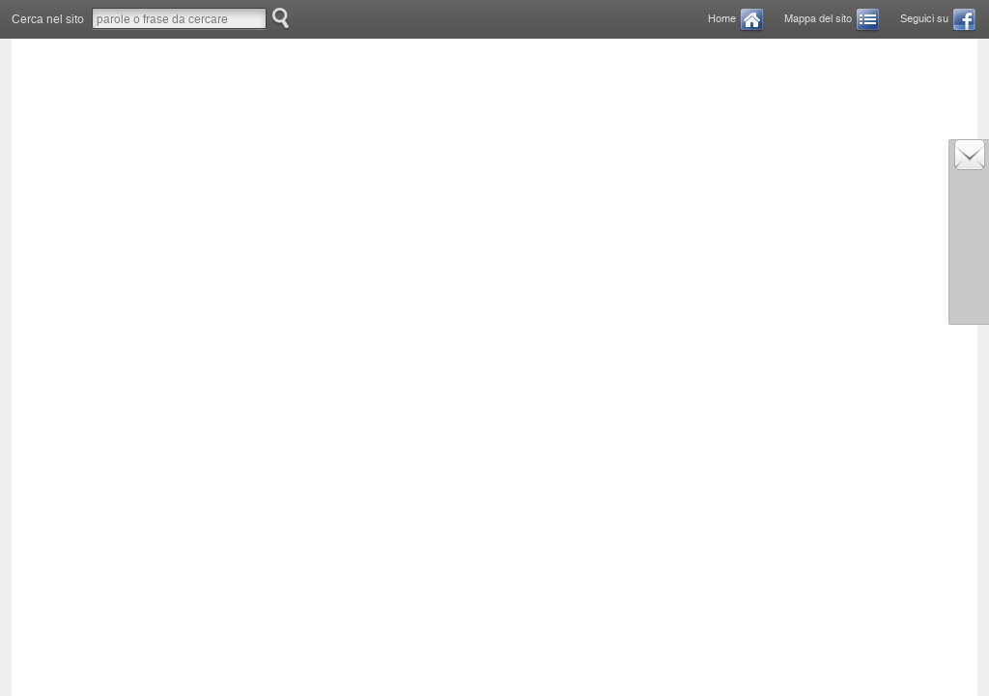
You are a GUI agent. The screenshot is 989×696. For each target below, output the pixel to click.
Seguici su (924, 19)
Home (722, 19)
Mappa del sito (818, 19)
